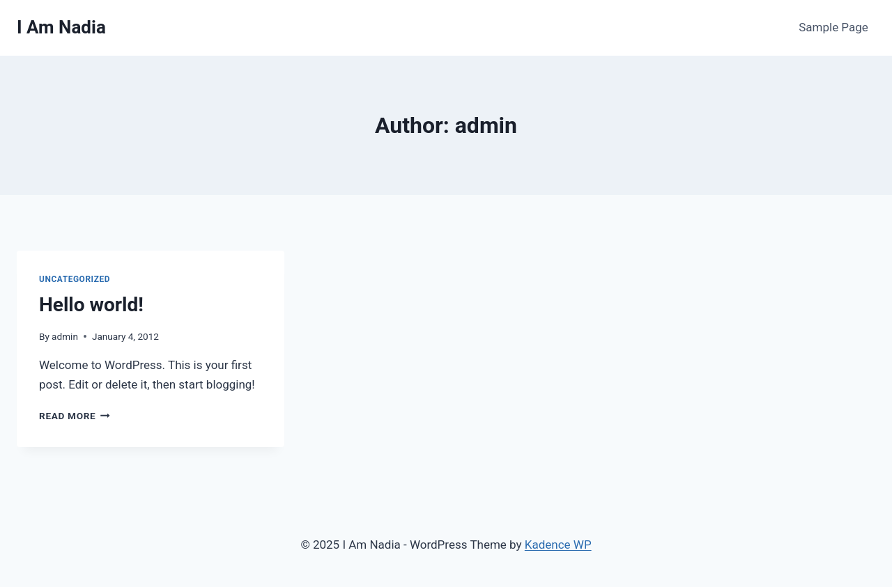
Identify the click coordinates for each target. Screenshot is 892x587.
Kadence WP (558, 544)
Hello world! (91, 304)
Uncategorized (74, 279)
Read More (74, 415)
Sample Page (833, 27)
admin (65, 336)
